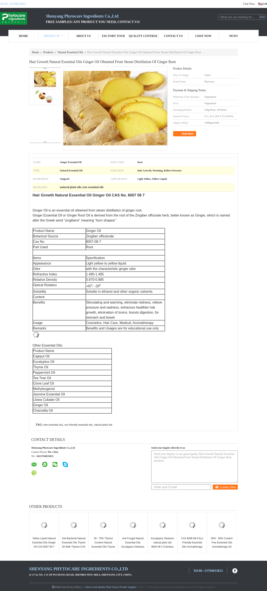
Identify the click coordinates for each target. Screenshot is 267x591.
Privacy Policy (74, 587)
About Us (83, 36)
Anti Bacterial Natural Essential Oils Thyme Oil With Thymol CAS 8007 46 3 (74, 544)
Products (53, 36)
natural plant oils (103, 424)
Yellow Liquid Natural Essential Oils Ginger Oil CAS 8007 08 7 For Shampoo (44, 544)
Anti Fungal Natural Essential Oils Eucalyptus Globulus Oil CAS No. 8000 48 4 (132, 547)
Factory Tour (113, 36)
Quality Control (143, 36)
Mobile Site (59, 587)
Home (23, 36)
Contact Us (173, 36)
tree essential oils (53, 424)
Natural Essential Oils (70, 52)
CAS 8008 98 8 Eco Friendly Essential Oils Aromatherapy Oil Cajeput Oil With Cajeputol (192, 547)
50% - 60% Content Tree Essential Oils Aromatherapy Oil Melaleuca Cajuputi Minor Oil (222, 547)
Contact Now (225, 487)
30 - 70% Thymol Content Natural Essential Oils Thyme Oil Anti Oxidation (103, 544)
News (233, 36)
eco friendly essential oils (78, 424)
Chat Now (249, 3)
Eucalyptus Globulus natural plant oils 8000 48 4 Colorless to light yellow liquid (162, 544)
